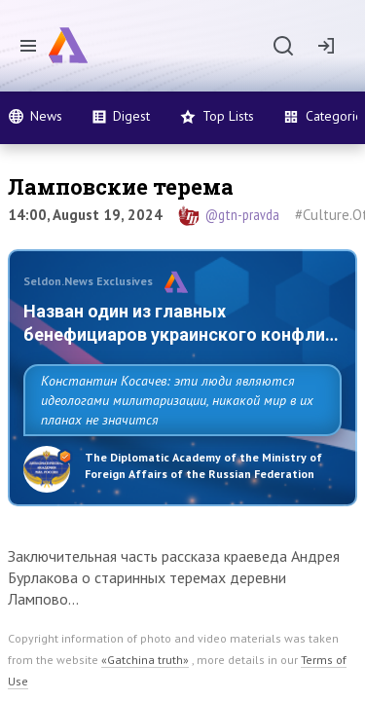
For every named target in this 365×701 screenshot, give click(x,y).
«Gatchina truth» (145, 683)
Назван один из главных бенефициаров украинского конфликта (140, 334)
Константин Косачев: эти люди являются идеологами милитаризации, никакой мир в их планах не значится (177, 423)
